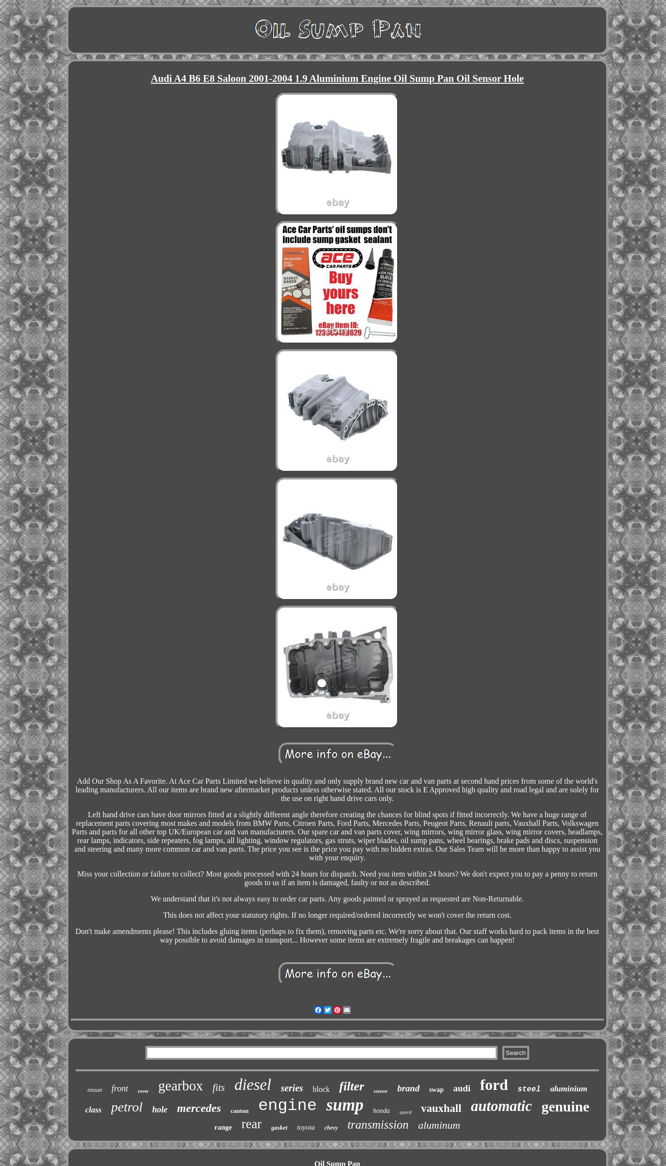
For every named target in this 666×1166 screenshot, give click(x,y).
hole (159, 1109)
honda (381, 1110)
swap (436, 1089)
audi (461, 1088)
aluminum (439, 1125)
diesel (252, 1084)
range (223, 1127)
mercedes (199, 1108)
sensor (381, 1091)
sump (345, 1105)
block (321, 1089)
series (292, 1088)
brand (408, 1088)
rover (143, 1091)
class (93, 1109)
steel (529, 1089)
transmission (378, 1124)
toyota (306, 1127)
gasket (279, 1127)
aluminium (568, 1088)
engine (287, 1106)
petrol (127, 1106)
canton (240, 1110)
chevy (331, 1127)
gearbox (180, 1085)
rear (252, 1124)
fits (218, 1087)
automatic (501, 1106)
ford (494, 1084)
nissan (95, 1090)
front (119, 1088)
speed (405, 1112)
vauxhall (441, 1108)
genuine (565, 1106)
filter (351, 1086)
